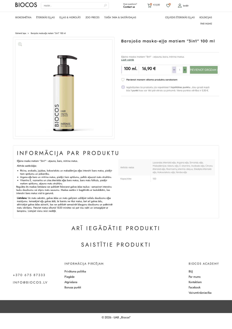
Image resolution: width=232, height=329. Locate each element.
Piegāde (69, 277)
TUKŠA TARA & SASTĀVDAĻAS (120, 17)
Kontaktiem (195, 282)
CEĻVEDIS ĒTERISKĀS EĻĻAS (180, 17)
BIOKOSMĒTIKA (23, 17)
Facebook (194, 287)
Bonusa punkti (72, 287)
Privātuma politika (75, 271)
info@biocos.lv (30, 282)
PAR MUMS (206, 23)
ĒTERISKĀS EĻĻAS (45, 17)
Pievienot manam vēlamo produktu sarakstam (151, 79)
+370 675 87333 (29, 275)
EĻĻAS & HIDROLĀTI (70, 17)
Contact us (129, 7)
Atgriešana (70, 282)
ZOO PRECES (92, 17)
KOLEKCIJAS (205, 17)
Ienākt (183, 6)
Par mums (194, 277)
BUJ (191, 271)
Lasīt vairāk (127, 59)
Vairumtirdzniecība (200, 293)
